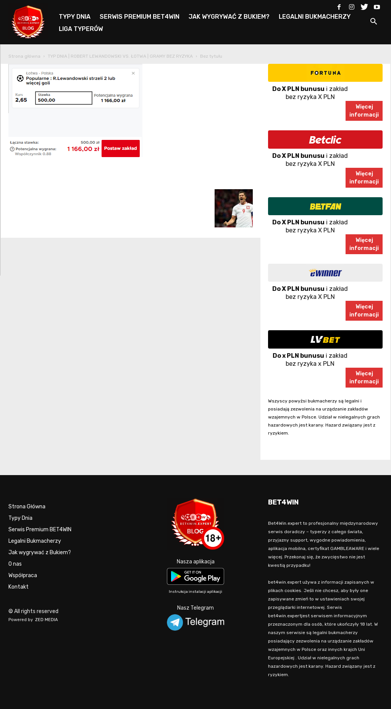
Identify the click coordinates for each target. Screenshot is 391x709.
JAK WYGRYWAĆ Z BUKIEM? (229, 16)
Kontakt (18, 587)
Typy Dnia (20, 518)
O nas (15, 564)
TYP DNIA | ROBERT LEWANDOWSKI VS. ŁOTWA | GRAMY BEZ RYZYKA (120, 56)
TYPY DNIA (74, 16)
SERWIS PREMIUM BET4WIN (139, 16)
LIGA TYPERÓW (81, 28)
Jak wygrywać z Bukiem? (39, 552)
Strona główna (24, 56)
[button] (373, 22)
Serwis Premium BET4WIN (39, 529)
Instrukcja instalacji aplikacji (195, 591)
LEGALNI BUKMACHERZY (315, 16)
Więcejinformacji (364, 111)
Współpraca (22, 575)
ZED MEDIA (46, 619)
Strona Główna (26, 506)
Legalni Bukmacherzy (34, 541)
